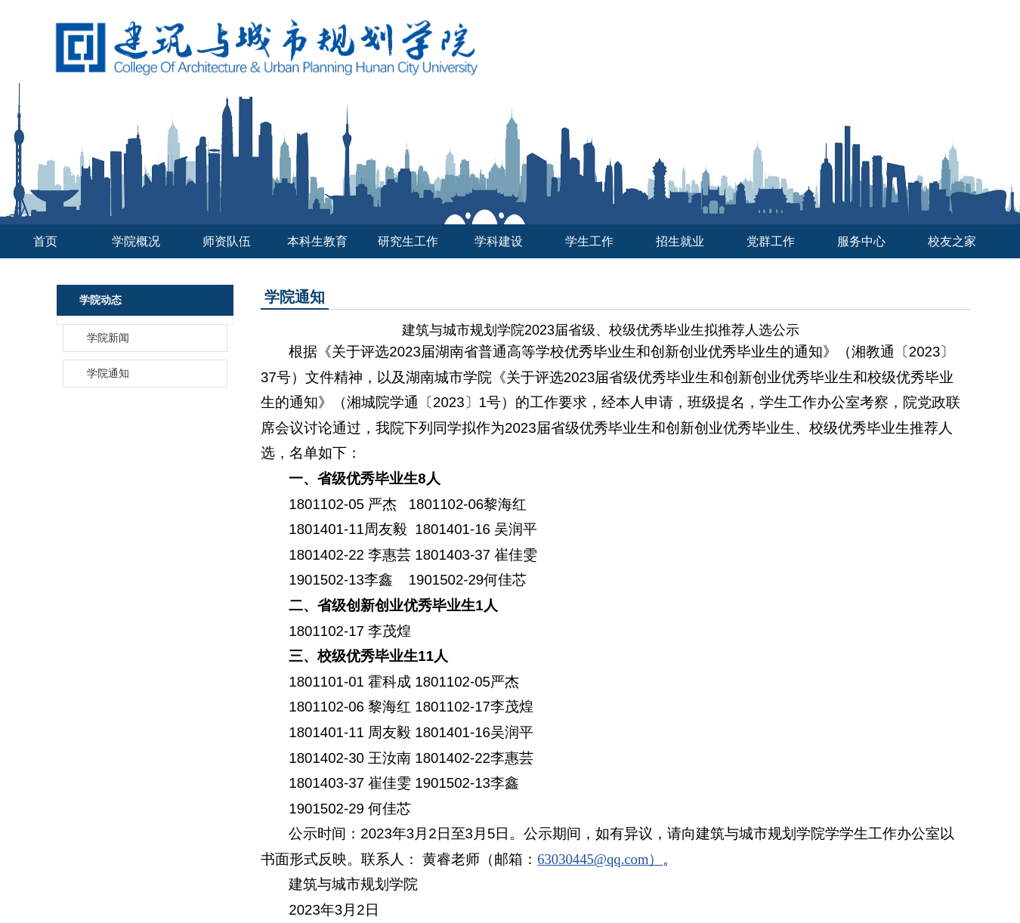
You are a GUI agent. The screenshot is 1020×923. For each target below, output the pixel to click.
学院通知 (108, 373)
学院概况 (136, 241)
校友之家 (952, 241)
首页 (45, 241)
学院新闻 (108, 338)
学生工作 (589, 241)
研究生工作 (408, 241)
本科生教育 (317, 241)
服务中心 (861, 241)
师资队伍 (226, 241)
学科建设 (498, 241)
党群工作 (770, 241)
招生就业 (680, 241)
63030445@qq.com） (600, 859)
